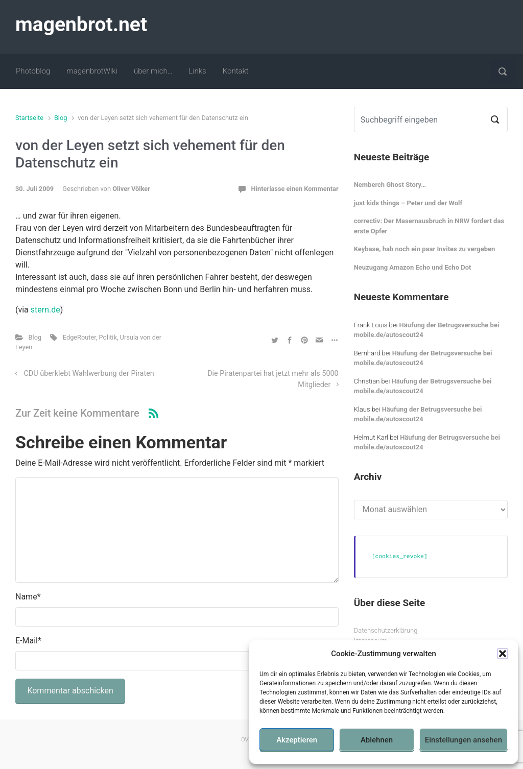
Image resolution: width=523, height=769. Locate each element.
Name (28, 597)
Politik (108, 337)
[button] (502, 653)
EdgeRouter (79, 337)
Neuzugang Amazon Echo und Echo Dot (412, 267)
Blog (60, 118)
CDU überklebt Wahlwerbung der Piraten (89, 373)
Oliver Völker (131, 189)
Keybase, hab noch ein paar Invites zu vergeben (424, 249)
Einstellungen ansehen (463, 739)
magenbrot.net (81, 24)
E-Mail (28, 640)
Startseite (29, 118)
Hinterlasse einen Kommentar (295, 189)
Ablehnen (377, 739)
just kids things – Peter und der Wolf (408, 203)
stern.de (45, 310)
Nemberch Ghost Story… (390, 184)
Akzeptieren (296, 739)
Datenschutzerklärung (386, 630)
